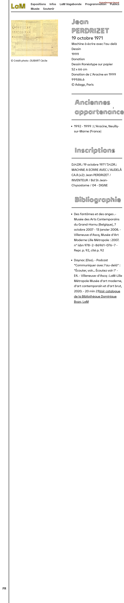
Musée (35, 8)
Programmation (95, 4)
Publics (114, 4)
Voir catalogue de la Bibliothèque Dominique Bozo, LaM (97, 296)
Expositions (38, 4)
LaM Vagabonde (70, 4)
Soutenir (48, 8)
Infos (53, 4)
